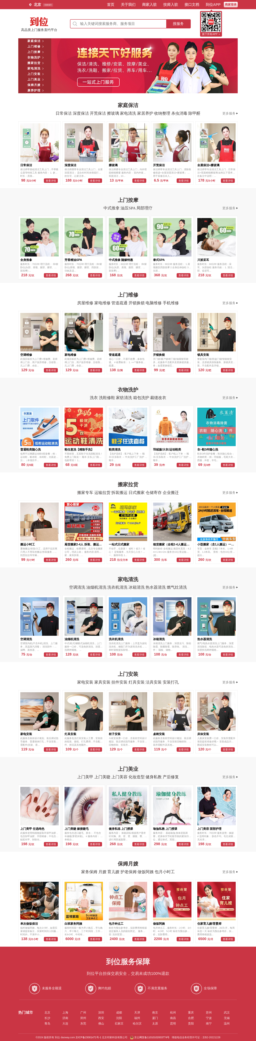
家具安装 (103, 682)
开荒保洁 (98, 113)
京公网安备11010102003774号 (152, 1037)
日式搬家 (137, 492)
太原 (155, 1023)
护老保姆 (129, 872)
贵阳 (191, 1023)
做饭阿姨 (146, 872)
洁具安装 (154, 682)
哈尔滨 (137, 1023)
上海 (65, 1012)
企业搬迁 (171, 492)
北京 (47, 1012)
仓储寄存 (154, 492)
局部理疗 (144, 208)
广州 (83, 1012)
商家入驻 (149, 5)
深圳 (101, 1012)
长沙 (47, 1018)
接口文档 (192, 5)
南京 (155, 1012)
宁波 (209, 1018)
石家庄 (119, 1023)
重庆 (191, 1012)
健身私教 (154, 777)
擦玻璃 (113, 113)
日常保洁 (64, 113)
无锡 (227, 1018)
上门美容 (120, 777)
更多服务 (230, 113)
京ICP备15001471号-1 (88, 1037)
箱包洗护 (141, 397)
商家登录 (231, 4)
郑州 (83, 1018)
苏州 (209, 1012)
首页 (110, 5)
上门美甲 (85, 777)
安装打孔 (171, 682)
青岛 (47, 1023)
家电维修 (103, 303)
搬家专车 (85, 492)
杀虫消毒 (180, 113)
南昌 (173, 1018)
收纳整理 (162, 113)
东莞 (83, 1023)
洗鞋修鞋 (107, 397)
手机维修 (171, 303)
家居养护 (145, 113)
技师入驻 (170, 5)
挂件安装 (120, 682)
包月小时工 (165, 872)
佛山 (101, 1023)
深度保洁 (81, 113)
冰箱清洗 (137, 587)
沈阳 (119, 1018)
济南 (65, 1018)
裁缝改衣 (158, 397)
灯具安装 (137, 682)
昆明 (173, 1023)
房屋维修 (85, 303)
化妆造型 (137, 777)
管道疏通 (120, 303)
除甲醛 (194, 113)
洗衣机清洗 (118, 587)
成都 (119, 1012)
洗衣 (94, 397)
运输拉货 (103, 492)
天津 (137, 1012)
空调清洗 (77, 587)
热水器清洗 (156, 587)
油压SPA (128, 208)
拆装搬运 (120, 492)
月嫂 (103, 872)
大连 (65, 1023)
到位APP (213, 5)
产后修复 (171, 777)
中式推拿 (112, 208)
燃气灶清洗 (177, 587)
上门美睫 (103, 777)
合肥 (191, 1018)
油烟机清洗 (97, 587)
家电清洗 (128, 113)
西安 (101, 1018)
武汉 (227, 1012)
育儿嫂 (114, 872)
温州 (227, 1023)
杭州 (173, 1012)
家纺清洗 (124, 397)
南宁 (209, 1023)
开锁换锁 (137, 303)
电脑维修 (154, 303)
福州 (137, 1018)
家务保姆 (89, 872)
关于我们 (128, 5)
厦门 (155, 1018)
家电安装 (85, 682)
